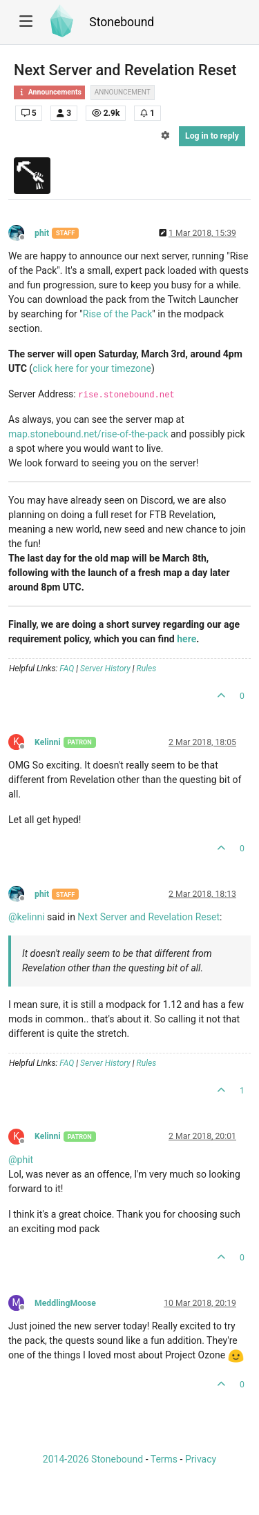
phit (42, 233)
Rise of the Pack (117, 313)
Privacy (200, 1459)
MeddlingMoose (65, 1303)
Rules (147, 668)
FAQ (66, 668)
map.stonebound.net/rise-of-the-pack (88, 433)
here (186, 638)
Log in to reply (212, 136)
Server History (105, 668)
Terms (164, 1459)
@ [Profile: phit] (20, 1159)
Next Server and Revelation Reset (148, 916)
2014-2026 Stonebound (93, 1459)
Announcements (49, 92)
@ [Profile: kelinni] (26, 916)
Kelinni (48, 742)
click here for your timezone (91, 368)
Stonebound (121, 22)
